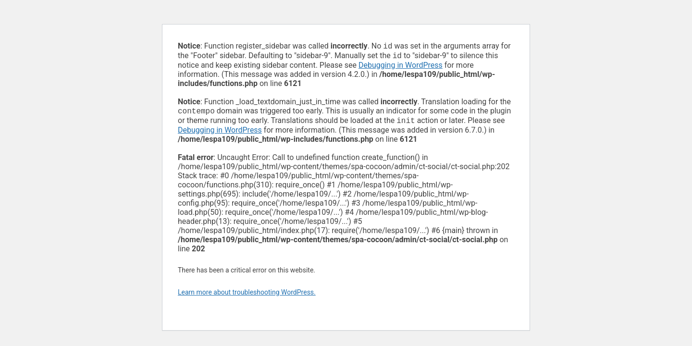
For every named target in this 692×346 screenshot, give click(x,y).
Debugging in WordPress (400, 67)
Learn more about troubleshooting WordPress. (247, 296)
